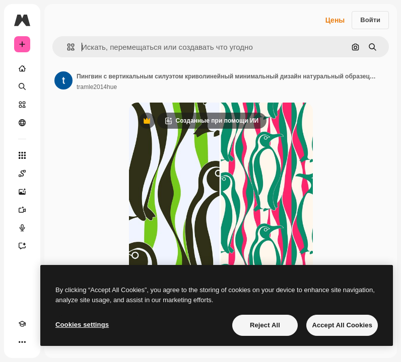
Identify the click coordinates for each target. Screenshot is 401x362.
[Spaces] (22, 173)
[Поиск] (22, 86)
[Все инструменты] (22, 155)
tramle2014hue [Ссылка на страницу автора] (97, 86)
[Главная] (22, 68)
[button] (67, 47)
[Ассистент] (22, 246)
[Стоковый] (22, 105)
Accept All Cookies (342, 325)
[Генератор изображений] (22, 192)
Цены (335, 20)
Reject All (265, 325)
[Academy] (22, 324)
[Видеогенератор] (22, 210)
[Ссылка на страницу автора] (63, 80)
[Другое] (22, 342)
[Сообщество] (22, 123)
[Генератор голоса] (22, 228)
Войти (370, 20)
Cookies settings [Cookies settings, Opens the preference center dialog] (82, 324)
